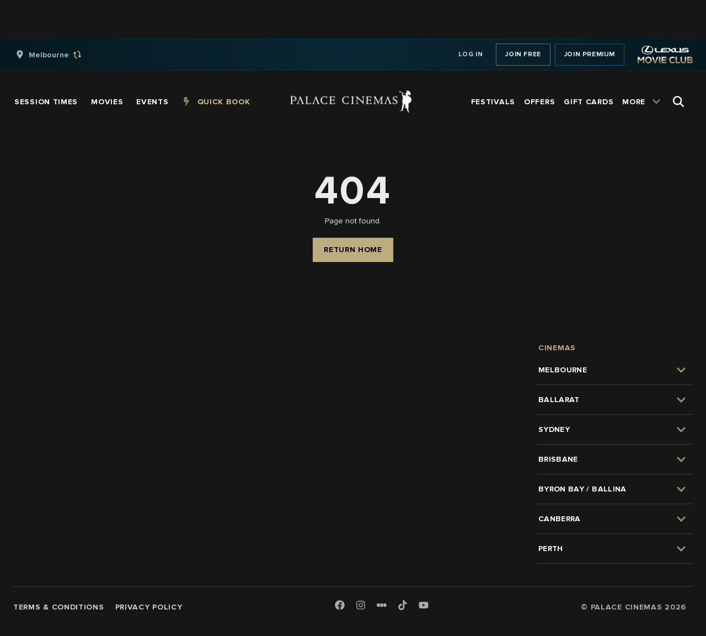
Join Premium (589, 54)
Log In (470, 54)
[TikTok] (403, 605)
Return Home (353, 249)
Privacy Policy (149, 607)
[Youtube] (424, 606)
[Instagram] (361, 606)
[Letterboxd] (382, 605)
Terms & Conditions (58, 607)
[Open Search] (678, 101)
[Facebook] (340, 606)
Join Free (523, 54)
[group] (60, 54)
